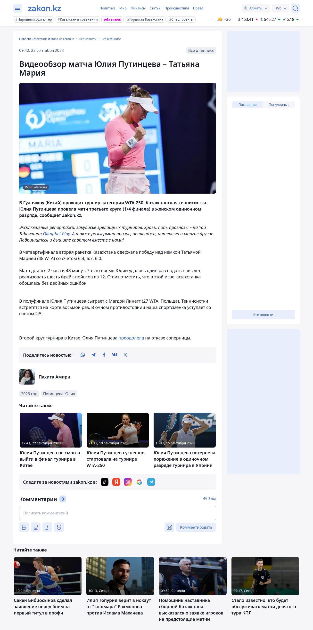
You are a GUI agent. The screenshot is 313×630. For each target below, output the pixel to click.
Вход (212, 498)
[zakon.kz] (44, 8)
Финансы (138, 8)
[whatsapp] (82, 355)
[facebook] (104, 355)
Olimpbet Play (56, 233)
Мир (123, 8)
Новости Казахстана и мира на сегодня (46, 39)
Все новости (88, 39)
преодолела (131, 338)
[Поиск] (295, 8)
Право (198, 8)
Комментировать (196, 527)
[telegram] (93, 355)
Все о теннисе (111, 39)
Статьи (155, 8)
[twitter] (125, 355)
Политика (107, 8)
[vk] (114, 355)
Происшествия (177, 8)
